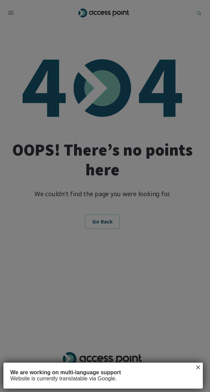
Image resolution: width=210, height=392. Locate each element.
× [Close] (198, 367)
